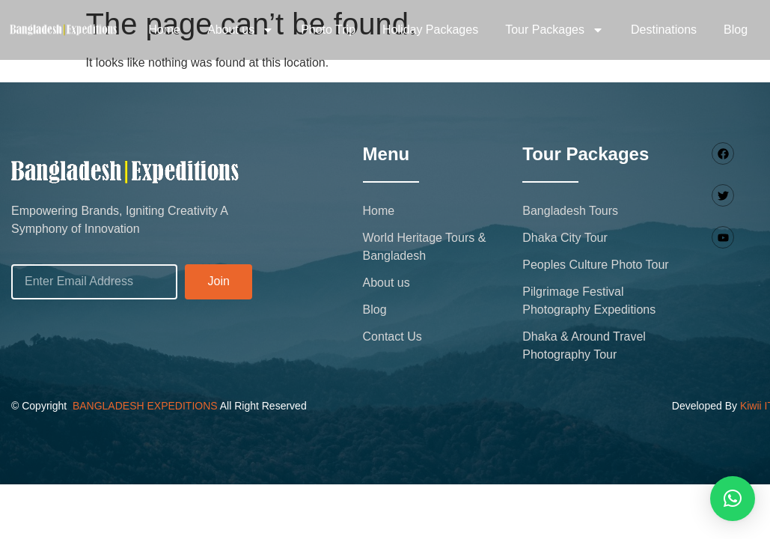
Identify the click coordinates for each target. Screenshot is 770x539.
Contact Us (392, 336)
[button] (732, 498)
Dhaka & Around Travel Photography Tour (584, 345)
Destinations (664, 29)
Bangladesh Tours (570, 210)
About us (240, 29)
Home (164, 29)
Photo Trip (328, 29)
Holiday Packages (430, 29)
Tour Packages (554, 29)
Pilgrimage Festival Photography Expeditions (589, 300)
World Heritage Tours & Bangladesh (424, 246)
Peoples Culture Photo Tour (595, 264)
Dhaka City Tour (565, 237)
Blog (736, 29)
